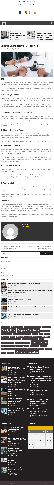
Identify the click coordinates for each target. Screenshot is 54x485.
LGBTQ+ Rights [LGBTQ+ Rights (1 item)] (43, 346)
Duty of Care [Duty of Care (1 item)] (47, 333)
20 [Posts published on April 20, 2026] (29, 444)
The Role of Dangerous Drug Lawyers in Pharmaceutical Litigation (12, 247)
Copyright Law (6, 261)
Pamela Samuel (43, 415)
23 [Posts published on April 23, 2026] (40, 444)
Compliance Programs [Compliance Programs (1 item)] (46, 326)
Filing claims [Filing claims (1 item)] (35, 339)
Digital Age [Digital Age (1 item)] (35, 333)
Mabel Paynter (44, 384)
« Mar (29, 452)
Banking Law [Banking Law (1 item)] (20, 326)
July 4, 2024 (12, 454)
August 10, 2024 (13, 473)
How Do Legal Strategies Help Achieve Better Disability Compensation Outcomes (28, 307)
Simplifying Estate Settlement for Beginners (19, 299)
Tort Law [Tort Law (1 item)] (3, 352)
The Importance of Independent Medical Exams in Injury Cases (24, 314)
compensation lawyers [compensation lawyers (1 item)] (36, 326)
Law (11, 31)
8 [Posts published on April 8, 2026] (36, 438)
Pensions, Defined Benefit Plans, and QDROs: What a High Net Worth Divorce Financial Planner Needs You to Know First (45, 37)
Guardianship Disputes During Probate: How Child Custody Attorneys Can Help (15, 450)
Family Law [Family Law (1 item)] (18, 339)
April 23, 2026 (15, 40)
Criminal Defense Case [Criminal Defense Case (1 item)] (18, 333)
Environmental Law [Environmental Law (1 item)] (5, 339)
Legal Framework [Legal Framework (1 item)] (25, 346)
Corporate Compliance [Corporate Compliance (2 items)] (28, 330)
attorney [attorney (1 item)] (13, 326)
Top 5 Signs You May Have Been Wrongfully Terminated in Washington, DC (16, 429)
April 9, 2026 (13, 309)
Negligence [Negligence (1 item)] (4, 348)
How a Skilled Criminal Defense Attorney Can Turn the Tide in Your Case (17, 439)
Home (20, 1)
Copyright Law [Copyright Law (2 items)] (8, 330)
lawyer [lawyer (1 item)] (10, 346)
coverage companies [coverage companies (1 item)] (45, 330)
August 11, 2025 (13, 462)
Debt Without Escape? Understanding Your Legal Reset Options (17, 35)
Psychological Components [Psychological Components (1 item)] (18, 348)
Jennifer (23, 40)
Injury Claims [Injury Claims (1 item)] (4, 346)
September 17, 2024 (14, 443)
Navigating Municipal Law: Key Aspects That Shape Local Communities (40, 247)
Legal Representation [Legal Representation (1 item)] (34, 346)
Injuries (4, 268)
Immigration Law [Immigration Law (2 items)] (39, 342)
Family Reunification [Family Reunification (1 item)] (26, 339)
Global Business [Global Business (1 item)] (26, 343)
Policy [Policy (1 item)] (10, 348)
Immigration (6, 265)
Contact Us (26, 1)
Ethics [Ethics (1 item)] (12, 339)
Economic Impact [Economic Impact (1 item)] (5, 336)
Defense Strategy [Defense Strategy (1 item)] (27, 333)
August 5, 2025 (13, 433)
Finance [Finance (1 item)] (41, 339)
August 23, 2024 (12, 49)
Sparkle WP (50, 483)
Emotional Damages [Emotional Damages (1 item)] (20, 336)
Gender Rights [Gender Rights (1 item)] (18, 343)
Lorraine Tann (23, 49)
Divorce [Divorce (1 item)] (41, 333)
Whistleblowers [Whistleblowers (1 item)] (10, 352)
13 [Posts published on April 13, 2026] (29, 441)
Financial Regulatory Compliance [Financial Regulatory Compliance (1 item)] (7, 343)
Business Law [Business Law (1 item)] (27, 326)
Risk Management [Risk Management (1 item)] (29, 348)
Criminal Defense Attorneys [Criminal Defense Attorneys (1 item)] (6, 333)
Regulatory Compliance (8, 275)
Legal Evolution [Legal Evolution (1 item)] (16, 346)
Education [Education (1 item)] (12, 336)
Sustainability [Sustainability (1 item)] (48, 348)
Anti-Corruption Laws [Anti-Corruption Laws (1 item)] (5, 326)
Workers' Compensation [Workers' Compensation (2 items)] (27, 352)
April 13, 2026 (13, 301)
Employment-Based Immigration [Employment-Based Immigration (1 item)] (32, 336)
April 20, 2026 (13, 294)
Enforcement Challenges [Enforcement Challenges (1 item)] (44, 336)
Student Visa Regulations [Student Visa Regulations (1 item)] (39, 348)
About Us (32, 1)
